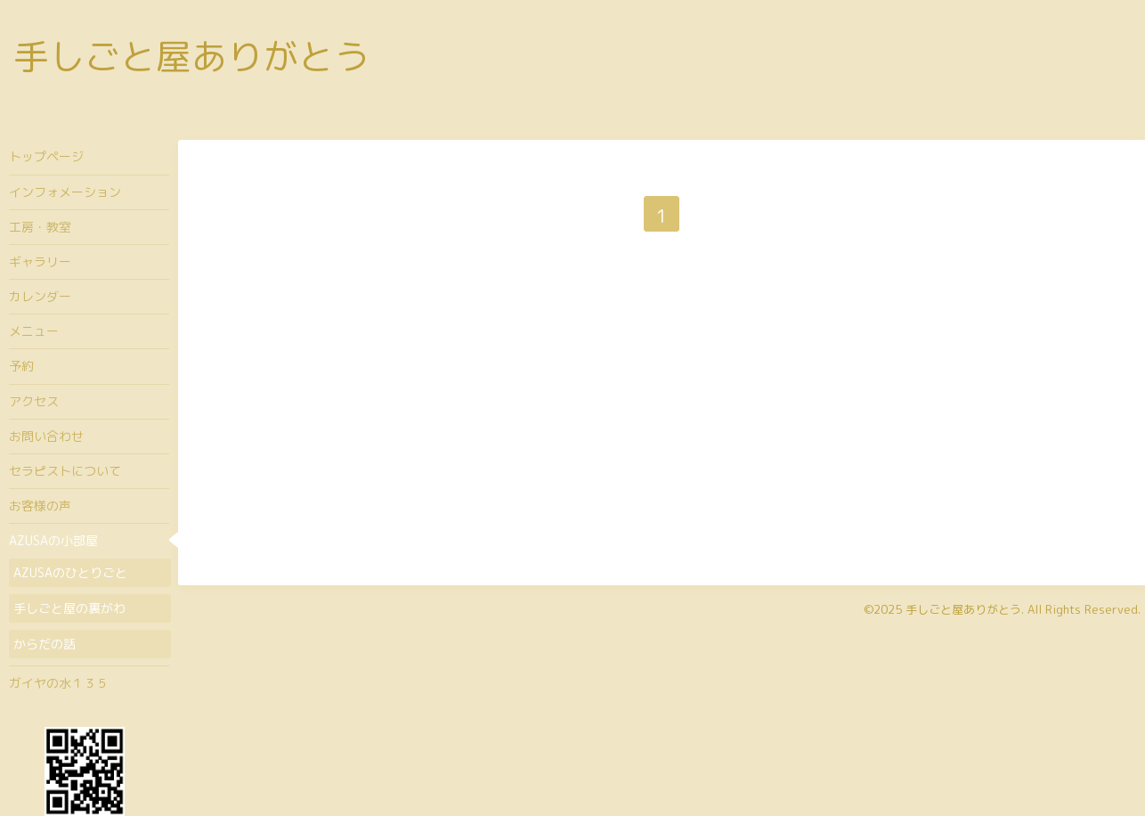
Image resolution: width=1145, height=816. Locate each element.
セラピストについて (65, 470)
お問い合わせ (46, 436)
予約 (21, 365)
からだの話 (44, 643)
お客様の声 (40, 505)
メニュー (34, 330)
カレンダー (40, 296)
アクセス (34, 401)
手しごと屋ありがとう (191, 56)
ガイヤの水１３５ (59, 682)
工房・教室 (40, 226)
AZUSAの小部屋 (53, 540)
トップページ (46, 156)
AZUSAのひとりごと (70, 572)
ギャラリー (40, 261)
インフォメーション (65, 192)
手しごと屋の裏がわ (69, 608)
